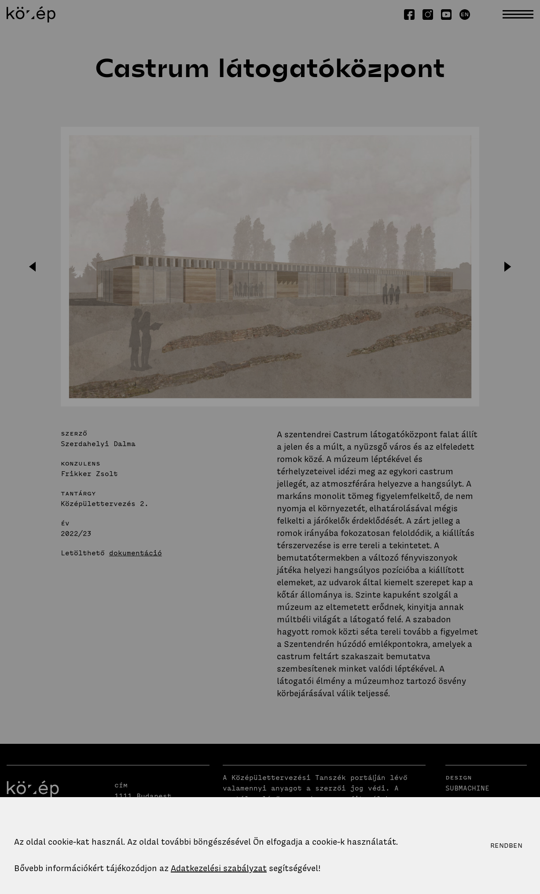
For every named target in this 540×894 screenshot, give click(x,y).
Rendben (506, 845)
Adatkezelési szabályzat (219, 868)
